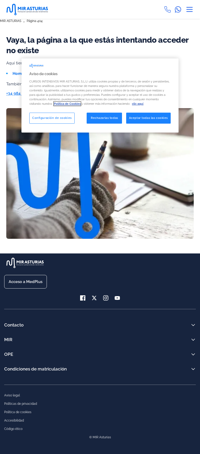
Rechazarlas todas (104, 118)
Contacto (100, 325)
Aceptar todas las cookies (148, 118)
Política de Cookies (67, 104)
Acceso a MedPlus (25, 281)
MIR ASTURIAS (10, 21)
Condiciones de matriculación (100, 369)
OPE (100, 354)
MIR (100, 339)
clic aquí (137, 104)
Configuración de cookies (52, 118)
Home (18, 73)
